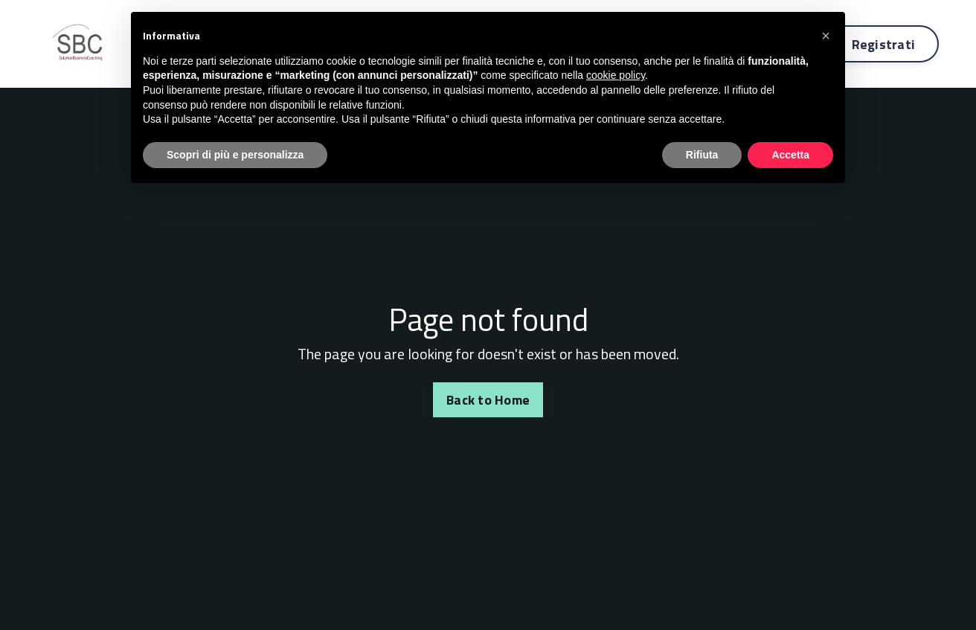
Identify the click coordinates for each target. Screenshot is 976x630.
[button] (826, 36)
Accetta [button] (790, 155)
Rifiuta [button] (702, 155)
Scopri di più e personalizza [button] (235, 155)
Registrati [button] (884, 44)
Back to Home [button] (488, 400)
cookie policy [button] (615, 75)
